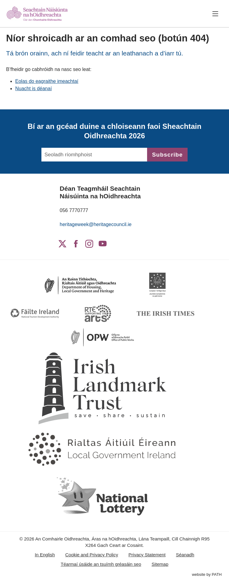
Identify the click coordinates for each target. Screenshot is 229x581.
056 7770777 (74, 210)
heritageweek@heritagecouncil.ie (96, 224)
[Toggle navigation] (215, 13)
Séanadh (185, 554)
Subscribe (167, 154)
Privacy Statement (147, 554)
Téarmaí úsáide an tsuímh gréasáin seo (101, 564)
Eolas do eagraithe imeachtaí (46, 81)
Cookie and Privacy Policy (91, 554)
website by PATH (207, 574)
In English (45, 554)
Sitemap (160, 564)
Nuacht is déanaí (33, 88)
